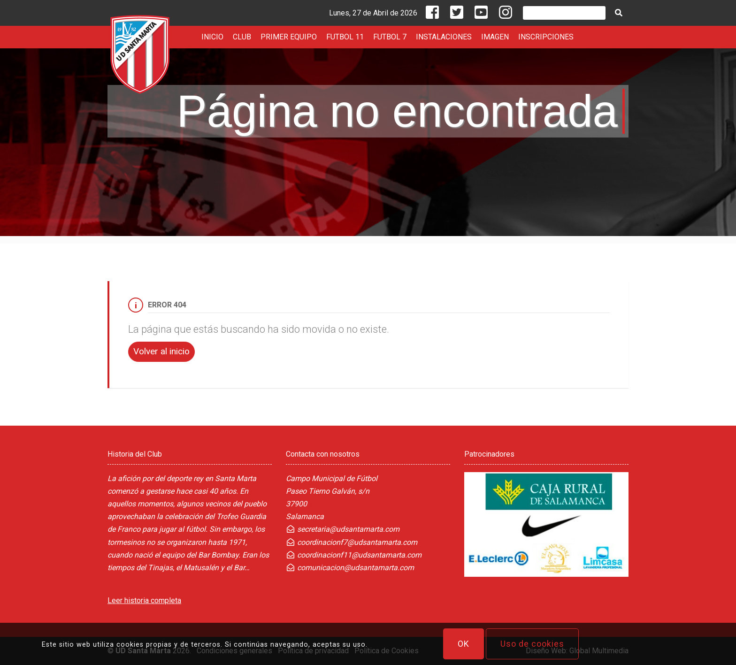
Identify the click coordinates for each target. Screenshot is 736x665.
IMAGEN (495, 36)
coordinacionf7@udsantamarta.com (351, 542)
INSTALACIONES (444, 36)
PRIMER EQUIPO (289, 36)
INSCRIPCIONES (546, 36)
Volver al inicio (161, 351)
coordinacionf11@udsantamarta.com (354, 554)
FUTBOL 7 (389, 36)
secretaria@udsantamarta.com (342, 529)
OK (463, 644)
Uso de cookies (532, 644)
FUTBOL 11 (345, 36)
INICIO (212, 36)
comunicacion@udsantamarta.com (350, 567)
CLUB (242, 36)
